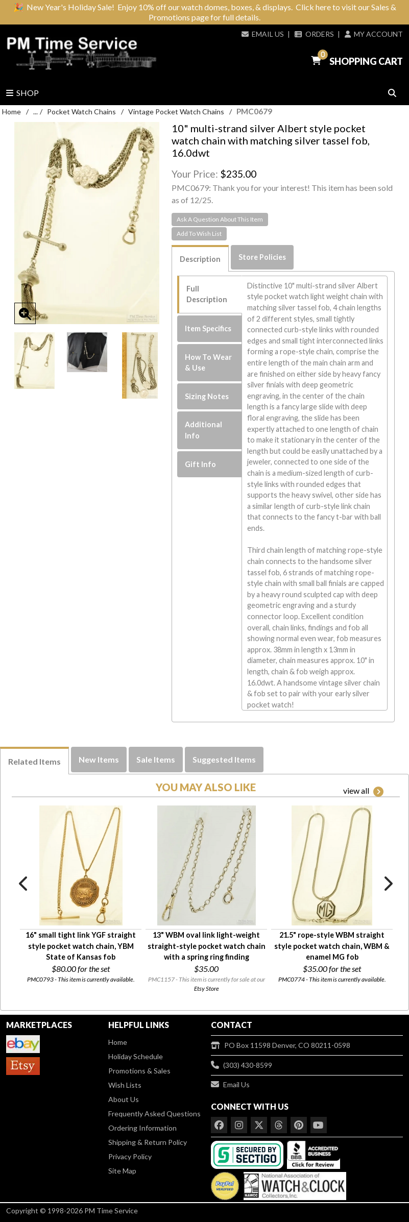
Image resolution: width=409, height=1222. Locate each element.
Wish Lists (124, 1085)
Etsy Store (206, 988)
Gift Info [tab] (200, 464)
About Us (123, 1099)
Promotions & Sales (139, 1070)
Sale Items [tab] (155, 759)
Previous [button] (24, 883)
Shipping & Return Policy (147, 1142)
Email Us (263, 34)
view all (363, 791)
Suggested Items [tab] (224, 759)
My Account (374, 34)
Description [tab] (200, 259)
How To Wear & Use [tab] (208, 363)
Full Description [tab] (206, 294)
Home (11, 111)
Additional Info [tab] (203, 430)
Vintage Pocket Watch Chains (176, 111)
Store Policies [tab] (262, 257)
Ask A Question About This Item (220, 219)
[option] (34, 360)
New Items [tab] (99, 759)
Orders (314, 34)
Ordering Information (142, 1127)
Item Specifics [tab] (208, 328)
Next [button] (387, 883)
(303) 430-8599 (241, 1065)
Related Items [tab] (34, 761)
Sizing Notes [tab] (207, 396)
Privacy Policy (130, 1156)
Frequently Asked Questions (154, 1113)
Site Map (122, 1170)
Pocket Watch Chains (81, 111)
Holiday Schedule (135, 1056)
